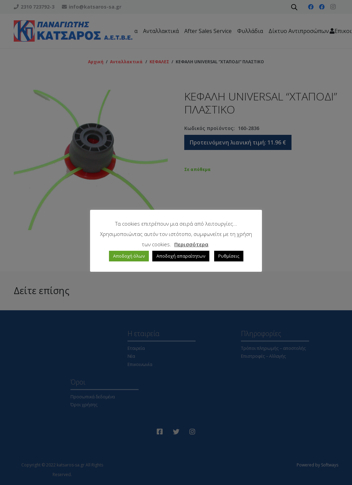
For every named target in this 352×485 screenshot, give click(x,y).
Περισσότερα (191, 244)
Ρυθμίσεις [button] (228, 256)
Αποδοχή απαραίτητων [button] (180, 256)
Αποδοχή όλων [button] (129, 256)
